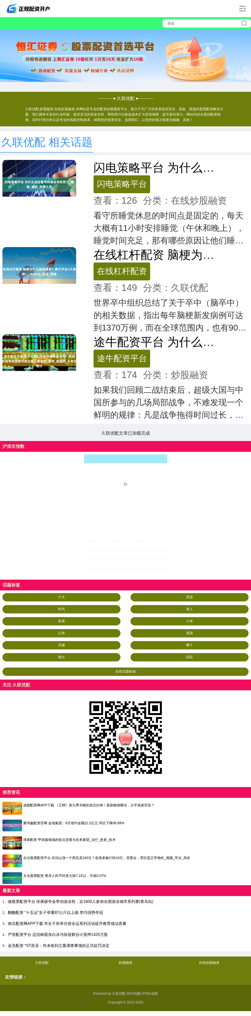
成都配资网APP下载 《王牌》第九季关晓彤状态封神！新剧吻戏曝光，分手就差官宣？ (89, 805)
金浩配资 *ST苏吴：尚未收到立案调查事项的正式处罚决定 (58, 946)
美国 (189, 633)
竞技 (189, 597)
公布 (61, 633)
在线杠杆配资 (122, 271)
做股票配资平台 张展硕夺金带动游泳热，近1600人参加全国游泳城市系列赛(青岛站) (81, 901)
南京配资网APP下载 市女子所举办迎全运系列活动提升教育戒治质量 (67, 923)
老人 (189, 609)
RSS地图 (134, 993)
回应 (189, 657)
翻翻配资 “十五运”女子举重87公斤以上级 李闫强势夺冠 (55, 912)
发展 (61, 621)
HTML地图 (150, 993)
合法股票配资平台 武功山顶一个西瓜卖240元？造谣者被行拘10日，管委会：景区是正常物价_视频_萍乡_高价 (106, 858)
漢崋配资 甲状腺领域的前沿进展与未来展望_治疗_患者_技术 (69, 840)
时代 (61, 609)
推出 (61, 657)
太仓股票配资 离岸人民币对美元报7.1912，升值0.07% (64, 876)
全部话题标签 (125, 671)
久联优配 (42, 963)
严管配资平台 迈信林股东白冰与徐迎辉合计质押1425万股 (58, 934)
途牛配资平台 (122, 358)
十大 (61, 597)
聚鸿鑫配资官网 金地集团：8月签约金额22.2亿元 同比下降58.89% (73, 823)
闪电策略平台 (122, 184)
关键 (61, 645)
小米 (189, 621)
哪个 (189, 645)
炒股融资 (125, 963)
